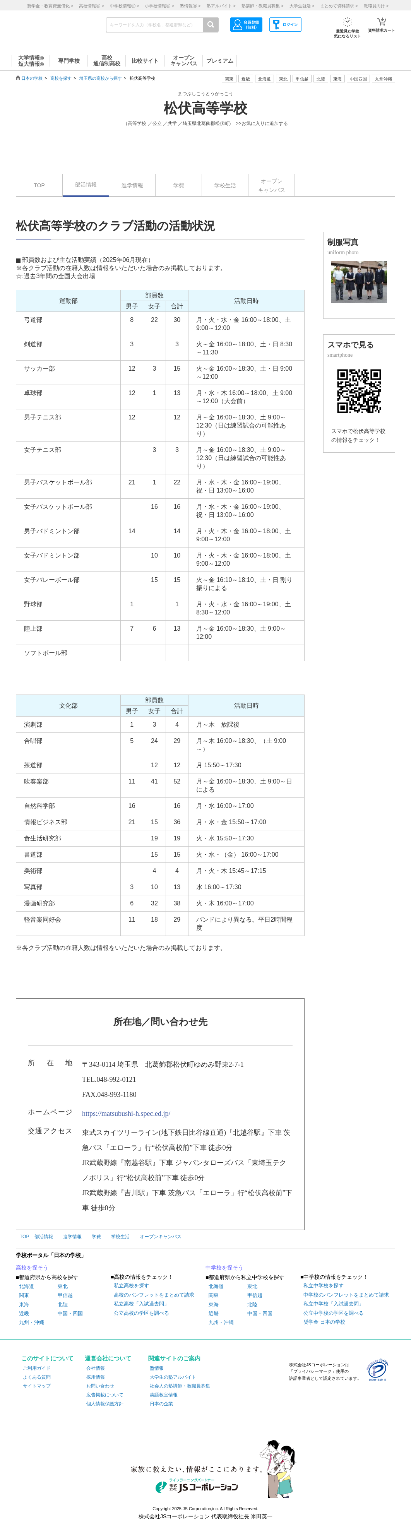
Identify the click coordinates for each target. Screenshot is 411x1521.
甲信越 (65, 1295)
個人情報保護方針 (104, 1403)
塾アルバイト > (221, 5)
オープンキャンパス (271, 185)
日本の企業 (161, 1403)
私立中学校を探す (323, 1285)
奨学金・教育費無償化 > (50, 5)
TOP (39, 185)
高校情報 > (91, 5)
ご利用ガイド (37, 1368)
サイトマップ (37, 1386)
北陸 (63, 1304)
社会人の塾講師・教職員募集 (180, 1386)
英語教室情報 (164, 1395)
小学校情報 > (159, 5)
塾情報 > (190, 5)
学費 (178, 185)
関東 (24, 1295)
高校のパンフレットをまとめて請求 (154, 1295)
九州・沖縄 (31, 1322)
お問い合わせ (100, 1386)
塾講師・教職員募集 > (262, 5)
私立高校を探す (131, 1285)
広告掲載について (104, 1395)
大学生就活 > (301, 5)
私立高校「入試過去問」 (141, 1304)
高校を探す (61, 78)
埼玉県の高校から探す (100, 78)
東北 (63, 1286)
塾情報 (157, 1368)
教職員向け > (376, 5)
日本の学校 (32, 78)
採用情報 (95, 1377)
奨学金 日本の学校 (324, 1322)
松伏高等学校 (205, 108)
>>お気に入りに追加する (262, 123)
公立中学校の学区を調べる (333, 1313)
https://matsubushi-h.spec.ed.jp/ (126, 1113)
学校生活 (225, 185)
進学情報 (132, 185)
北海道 (264, 79)
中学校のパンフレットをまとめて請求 (346, 1295)
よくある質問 (37, 1377)
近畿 (24, 1313)
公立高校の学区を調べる (141, 1313)
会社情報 (95, 1368)
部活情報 (86, 184)
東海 (24, 1304)
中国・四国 (70, 1313)
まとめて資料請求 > (339, 5)
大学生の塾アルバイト (173, 1377)
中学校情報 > (124, 5)
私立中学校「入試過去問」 (333, 1304)
